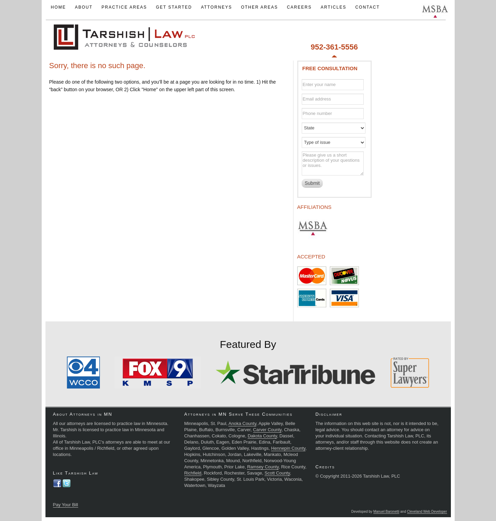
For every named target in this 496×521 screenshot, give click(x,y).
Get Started (174, 7)
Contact (367, 7)
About (83, 7)
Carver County (267, 429)
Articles (333, 7)
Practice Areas (124, 7)
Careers (299, 7)
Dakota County (262, 435)
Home (58, 7)
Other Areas (259, 7)
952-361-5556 (334, 47)
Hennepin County (288, 448)
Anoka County (242, 423)
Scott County (277, 473)
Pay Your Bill (65, 504)
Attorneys (216, 7)
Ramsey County (263, 466)
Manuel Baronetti (386, 511)
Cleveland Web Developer (427, 511)
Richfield (193, 473)
